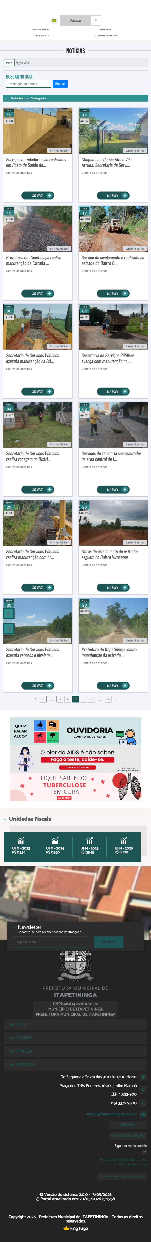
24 (108, 699)
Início (9, 63)
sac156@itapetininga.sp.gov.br (111, 1114)
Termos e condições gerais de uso (123, 1159)
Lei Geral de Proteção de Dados (122, 1176)
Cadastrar (109, 942)
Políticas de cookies (133, 1164)
